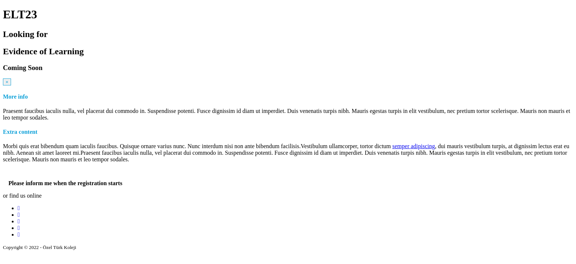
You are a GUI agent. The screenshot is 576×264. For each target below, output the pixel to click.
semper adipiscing (413, 146)
